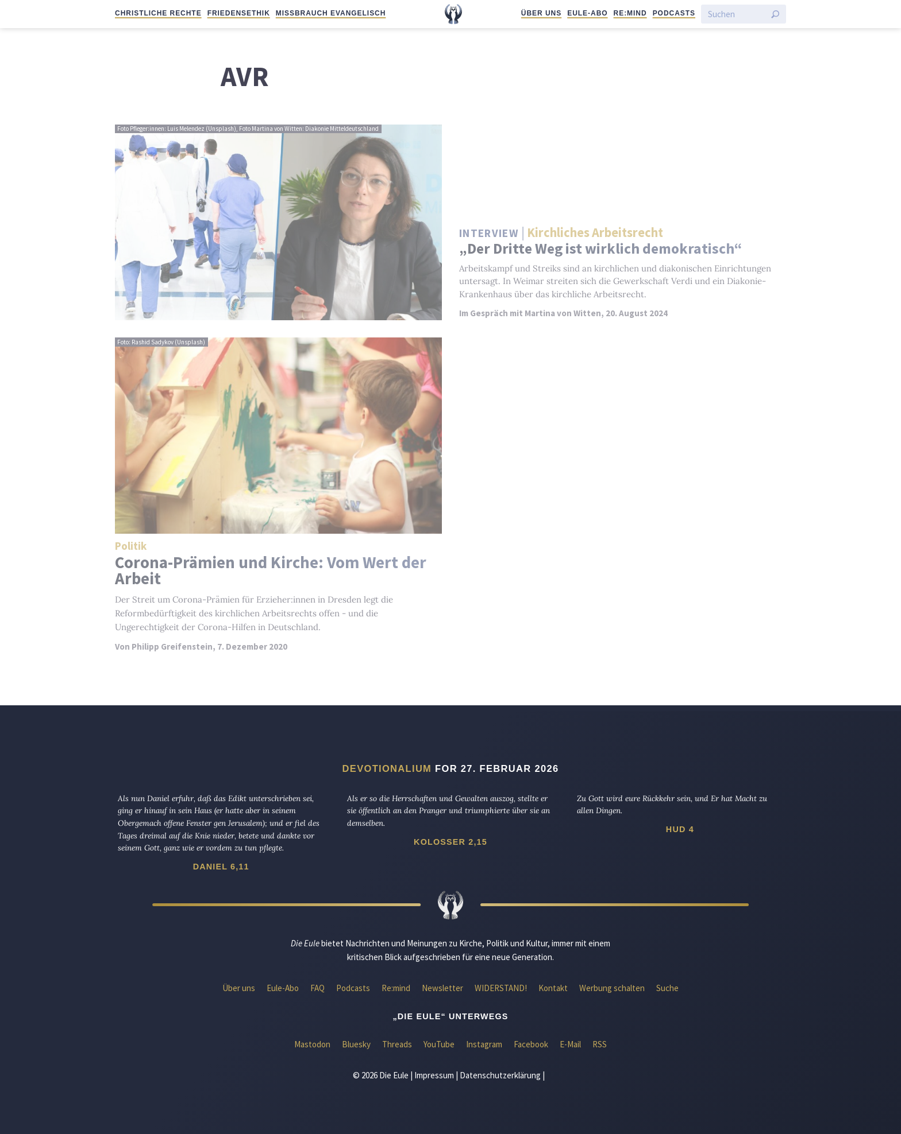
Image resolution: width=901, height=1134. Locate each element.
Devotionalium (387, 768)
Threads (397, 1044)
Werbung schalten (612, 987)
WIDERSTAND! (501, 987)
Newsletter (442, 987)
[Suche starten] (775, 14)
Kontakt (553, 987)
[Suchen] (736, 14)
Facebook (531, 1044)
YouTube (439, 1044)
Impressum (434, 1075)
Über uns (541, 13)
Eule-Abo (587, 13)
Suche (667, 987)
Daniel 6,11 (221, 866)
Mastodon (312, 1044)
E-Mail (570, 1044)
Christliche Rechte (158, 13)
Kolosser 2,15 (450, 841)
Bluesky (356, 1044)
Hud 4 (680, 829)
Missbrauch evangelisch (331, 13)
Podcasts (674, 13)
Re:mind (630, 13)
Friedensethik (238, 13)
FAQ (317, 987)
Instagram (484, 1044)
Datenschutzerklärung (500, 1075)
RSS (599, 1044)
